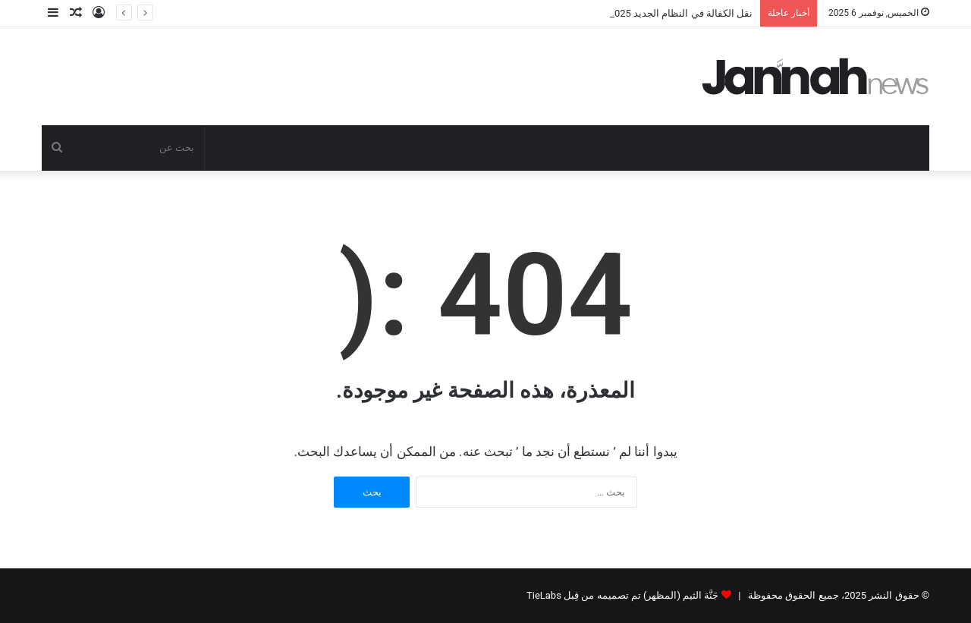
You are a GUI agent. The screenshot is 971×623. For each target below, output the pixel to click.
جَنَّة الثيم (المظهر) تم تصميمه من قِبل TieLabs (622, 595)
